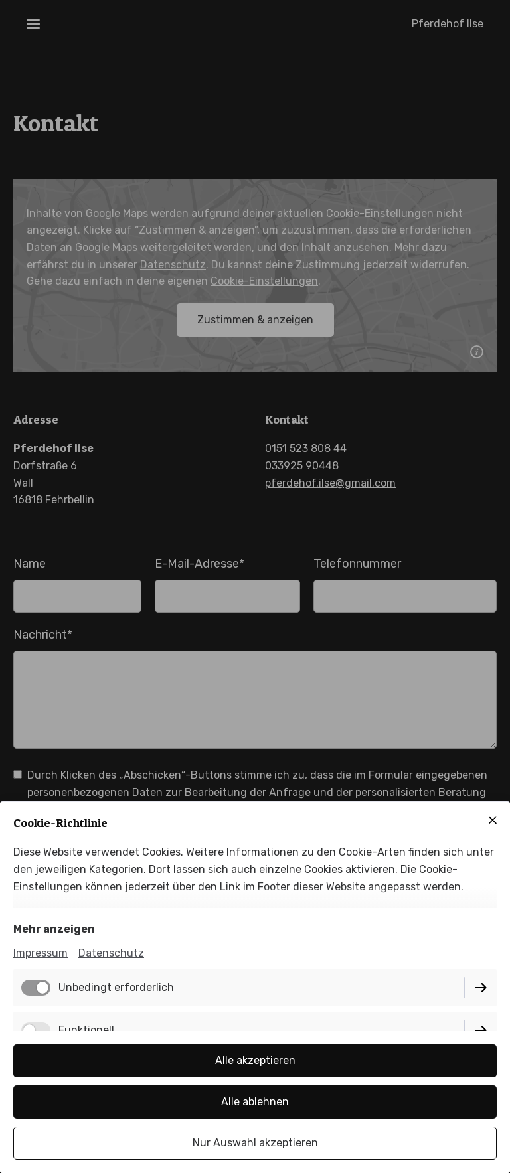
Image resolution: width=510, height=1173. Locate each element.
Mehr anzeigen (54, 929)
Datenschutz (111, 953)
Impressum (40, 953)
